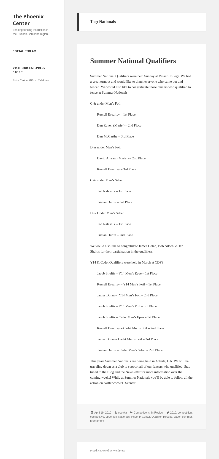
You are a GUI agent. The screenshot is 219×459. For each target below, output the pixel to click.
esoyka (122, 412)
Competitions (142, 412)
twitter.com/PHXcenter (119, 383)
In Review (157, 412)
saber (177, 416)
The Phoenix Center (28, 19)
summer (187, 416)
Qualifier (156, 416)
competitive (97, 416)
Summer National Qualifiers (133, 61)
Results (167, 416)
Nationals (124, 416)
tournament (97, 420)
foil (115, 416)
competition (185, 412)
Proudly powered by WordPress (107, 450)
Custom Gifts (27, 80)
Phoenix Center (140, 416)
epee (108, 416)
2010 (173, 412)
